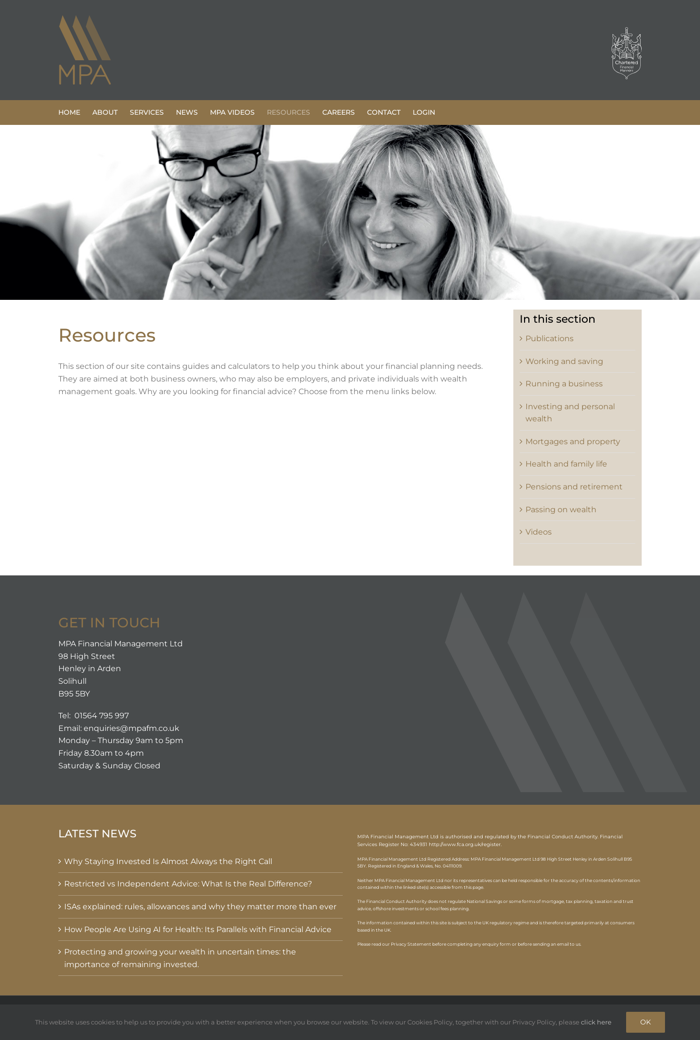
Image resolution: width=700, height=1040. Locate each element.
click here (596, 1022)
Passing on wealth (560, 509)
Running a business (564, 383)
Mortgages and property (572, 441)
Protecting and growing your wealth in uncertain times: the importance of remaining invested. (180, 958)
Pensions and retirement (574, 486)
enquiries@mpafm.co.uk (131, 728)
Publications (549, 338)
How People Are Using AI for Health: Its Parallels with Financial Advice (198, 929)
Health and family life (566, 463)
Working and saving (564, 361)
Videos (538, 532)
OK (645, 1022)
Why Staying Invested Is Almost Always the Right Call (168, 861)
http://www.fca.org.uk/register (465, 844)
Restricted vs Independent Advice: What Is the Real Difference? (188, 883)
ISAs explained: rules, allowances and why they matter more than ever (200, 906)
